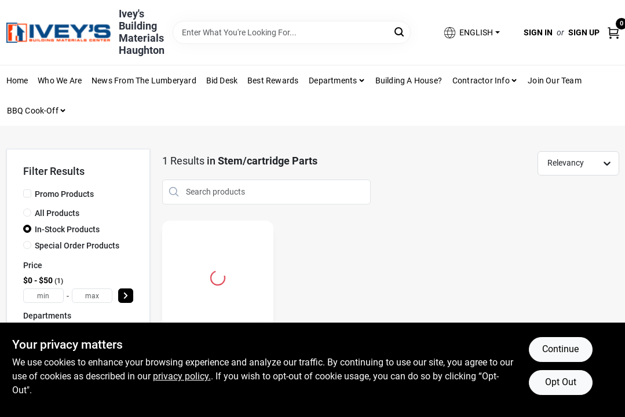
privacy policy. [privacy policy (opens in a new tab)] (182, 376)
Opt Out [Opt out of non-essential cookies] (560, 381)
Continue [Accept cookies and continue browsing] (560, 348)
